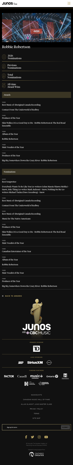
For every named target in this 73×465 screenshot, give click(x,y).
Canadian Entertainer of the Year (16, 251)
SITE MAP (36, 418)
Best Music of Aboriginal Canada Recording (21, 105)
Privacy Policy (36, 409)
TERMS (36, 413)
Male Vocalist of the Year (13, 147)
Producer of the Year (11, 118)
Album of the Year (10, 134)
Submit (65, 427)
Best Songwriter (9, 182)
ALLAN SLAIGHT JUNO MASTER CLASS (36, 404)
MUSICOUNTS (36, 395)
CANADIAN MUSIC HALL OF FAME (36, 399)
